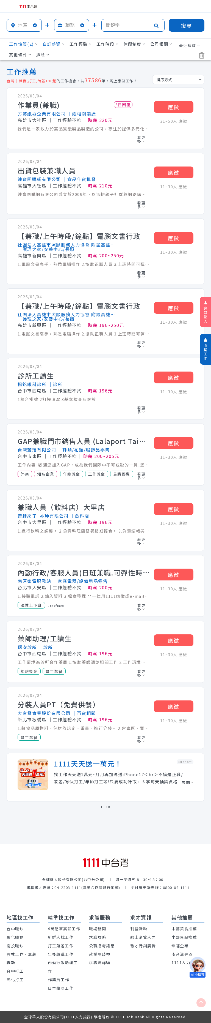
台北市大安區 (32, 587)
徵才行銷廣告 (143, 945)
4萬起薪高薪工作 (64, 928)
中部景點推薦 (184, 937)
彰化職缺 (15, 937)
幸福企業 (179, 945)
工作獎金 (96, 474)
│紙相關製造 (81, 113)
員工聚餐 (54, 671)
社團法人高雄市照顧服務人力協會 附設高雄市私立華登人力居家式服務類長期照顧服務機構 (68, 244)
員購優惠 (121, 474)
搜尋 (186, 25)
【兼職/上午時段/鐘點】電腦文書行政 (79, 236)
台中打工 (15, 971)
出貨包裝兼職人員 (47, 170)
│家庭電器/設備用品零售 (80, 581)
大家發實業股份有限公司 (44, 713)
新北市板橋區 (32, 719)
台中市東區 (30, 456)
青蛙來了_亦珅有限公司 (43, 516)
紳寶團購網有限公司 (39, 179)
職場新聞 (97, 928)
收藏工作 (206, 349)
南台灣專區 (182, 954)
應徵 (173, 107)
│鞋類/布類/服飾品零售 (84, 450)
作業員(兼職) (39, 105)
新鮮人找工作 (60, 937)
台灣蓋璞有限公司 (37, 450)
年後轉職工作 (60, 954)
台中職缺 (15, 928)
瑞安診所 (27, 647)
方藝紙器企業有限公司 (42, 113)
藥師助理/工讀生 (45, 638)
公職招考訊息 (102, 945)
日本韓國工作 (60, 988)
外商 (25, 474)
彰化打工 (15, 979)
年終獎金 (71, 474)
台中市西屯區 (32, 390)
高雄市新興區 (32, 255)
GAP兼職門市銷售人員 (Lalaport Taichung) (83, 441)
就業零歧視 (99, 954)
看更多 (141, 139)
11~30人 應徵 (173, 187)
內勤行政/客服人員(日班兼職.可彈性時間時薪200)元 (83, 572)
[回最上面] (201, 1002)
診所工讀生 (36, 375)
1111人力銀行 (185, 962)
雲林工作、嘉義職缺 (22, 958)
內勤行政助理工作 (63, 967)
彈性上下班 (31, 605)
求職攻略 (97, 937)
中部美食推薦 (184, 928)
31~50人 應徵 (173, 121)
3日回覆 (123, 104)
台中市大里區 (32, 522)
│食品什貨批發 (79, 179)
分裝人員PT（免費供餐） (59, 704)
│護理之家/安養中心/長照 (46, 249)
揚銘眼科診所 (32, 384)
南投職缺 (15, 945)
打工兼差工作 (60, 945)
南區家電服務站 (34, 581)
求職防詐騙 (99, 962)
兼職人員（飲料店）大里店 (61, 507)
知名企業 (45, 474)
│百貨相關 (84, 713)
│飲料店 (79, 516)
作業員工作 (58, 979)
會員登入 (206, 312)
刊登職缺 (138, 928)
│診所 (55, 384)
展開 (187, 782)
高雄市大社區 (32, 120)
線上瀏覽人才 (143, 937)
